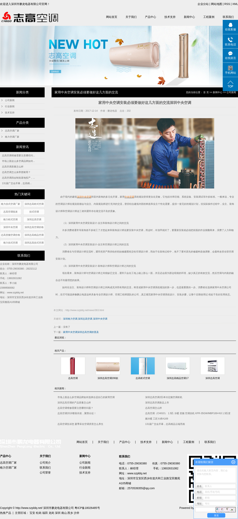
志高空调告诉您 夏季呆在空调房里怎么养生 (80, 424)
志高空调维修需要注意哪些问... (18, 155)
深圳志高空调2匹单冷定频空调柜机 (163, 397)
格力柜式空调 (10, 219)
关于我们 (131, 16)
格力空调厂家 (12, 136)
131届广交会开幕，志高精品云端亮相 (165, 424)
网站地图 (216, 4)
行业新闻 (9, 106)
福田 (45, 512)
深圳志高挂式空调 (34, 242)
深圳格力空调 (70, 318)
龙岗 (51, 512)
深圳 (57, 512)
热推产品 (5, 512)
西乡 (70, 512)
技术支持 (170, 16)
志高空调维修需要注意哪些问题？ (75, 408)
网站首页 (111, 16)
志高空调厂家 (12, 130)
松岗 (38, 512)
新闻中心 (189, 16)
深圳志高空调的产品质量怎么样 (74, 402)
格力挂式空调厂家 (10, 204)
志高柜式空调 (143, 378)
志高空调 (73, 378)
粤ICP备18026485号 (87, 507)
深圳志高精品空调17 (177, 378)
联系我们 (228, 16)
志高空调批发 (10, 211)
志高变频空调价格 (10, 235)
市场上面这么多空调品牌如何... (18, 161)
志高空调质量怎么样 (12, 166)
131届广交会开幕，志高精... (17, 183)
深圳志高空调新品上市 (157, 402)
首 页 (206, 92)
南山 (64, 512)
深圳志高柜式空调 (34, 204)
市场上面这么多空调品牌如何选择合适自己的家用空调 (86, 397)
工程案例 (208, 16)
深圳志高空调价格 (34, 227)
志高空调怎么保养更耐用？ (16, 172)
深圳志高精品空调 (34, 235)
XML (235, 4)
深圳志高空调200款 (108, 378)
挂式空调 (34, 211)
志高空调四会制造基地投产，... (18, 177)
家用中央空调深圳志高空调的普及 (81, 332)
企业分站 (203, 4)
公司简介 (45, 462)
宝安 (32, 512)
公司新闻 (9, 100)
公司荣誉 (45, 472)
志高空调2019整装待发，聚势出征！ (77, 413)
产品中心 (150, 16)
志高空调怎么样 (153, 408)
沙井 (76, 512)
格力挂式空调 (10, 242)
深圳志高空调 (34, 219)
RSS (227, 4)
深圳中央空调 (10, 227)
